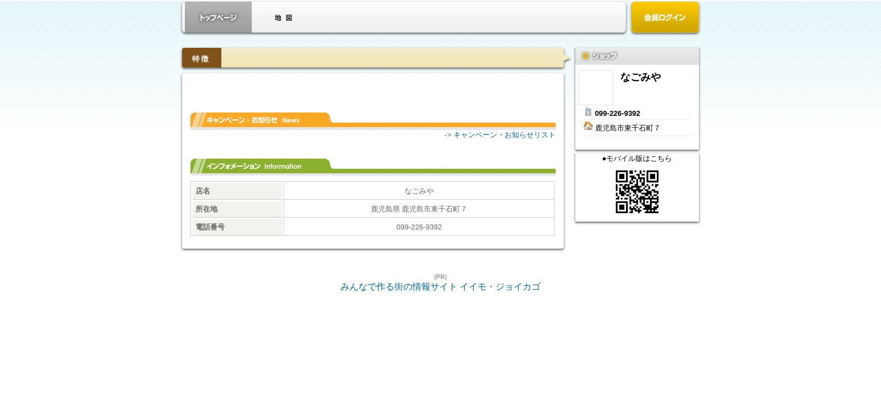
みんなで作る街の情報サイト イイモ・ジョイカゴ (440, 286)
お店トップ (218, 17)
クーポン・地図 (283, 17)
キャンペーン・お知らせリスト (504, 134)
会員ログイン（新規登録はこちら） (665, 18)
